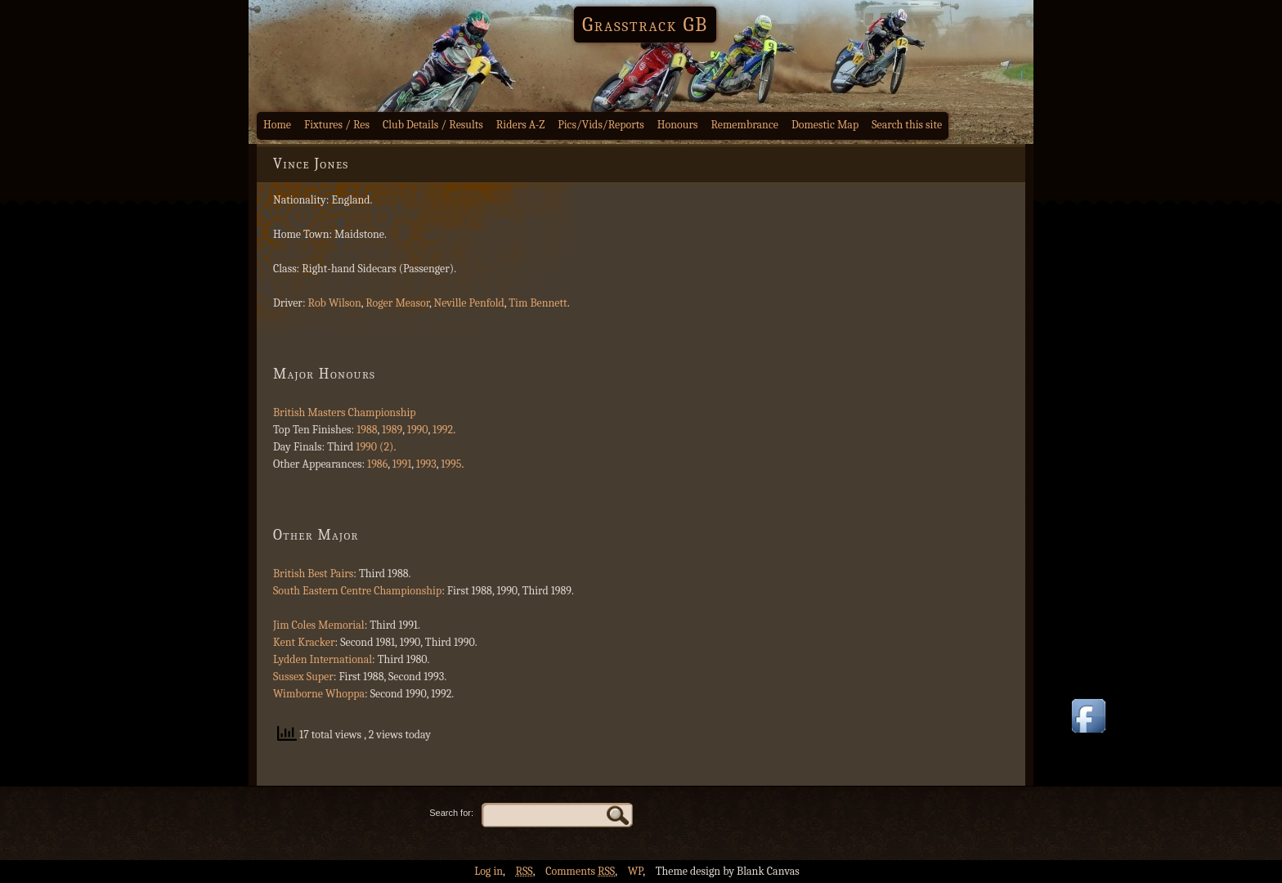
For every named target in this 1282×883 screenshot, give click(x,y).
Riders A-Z (520, 125)
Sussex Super (303, 677)
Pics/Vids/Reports (601, 125)
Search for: (451, 813)
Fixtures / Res (337, 125)
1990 (417, 430)
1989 (392, 430)
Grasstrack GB (645, 24)
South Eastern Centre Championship (357, 591)
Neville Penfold (469, 303)
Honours (677, 125)
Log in (488, 871)
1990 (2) (374, 447)
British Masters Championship (344, 412)
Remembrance (744, 125)
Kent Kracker (304, 642)
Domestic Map (824, 125)
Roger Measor (397, 303)
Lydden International (322, 659)
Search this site (907, 125)
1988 (366, 430)
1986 (377, 464)
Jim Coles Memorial (319, 625)
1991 (401, 464)
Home (277, 125)
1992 (443, 430)
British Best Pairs (313, 573)
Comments (580, 871)
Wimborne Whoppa (319, 694)
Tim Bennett (538, 303)
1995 (451, 464)
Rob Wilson (334, 303)
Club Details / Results (433, 125)
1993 (426, 464)
